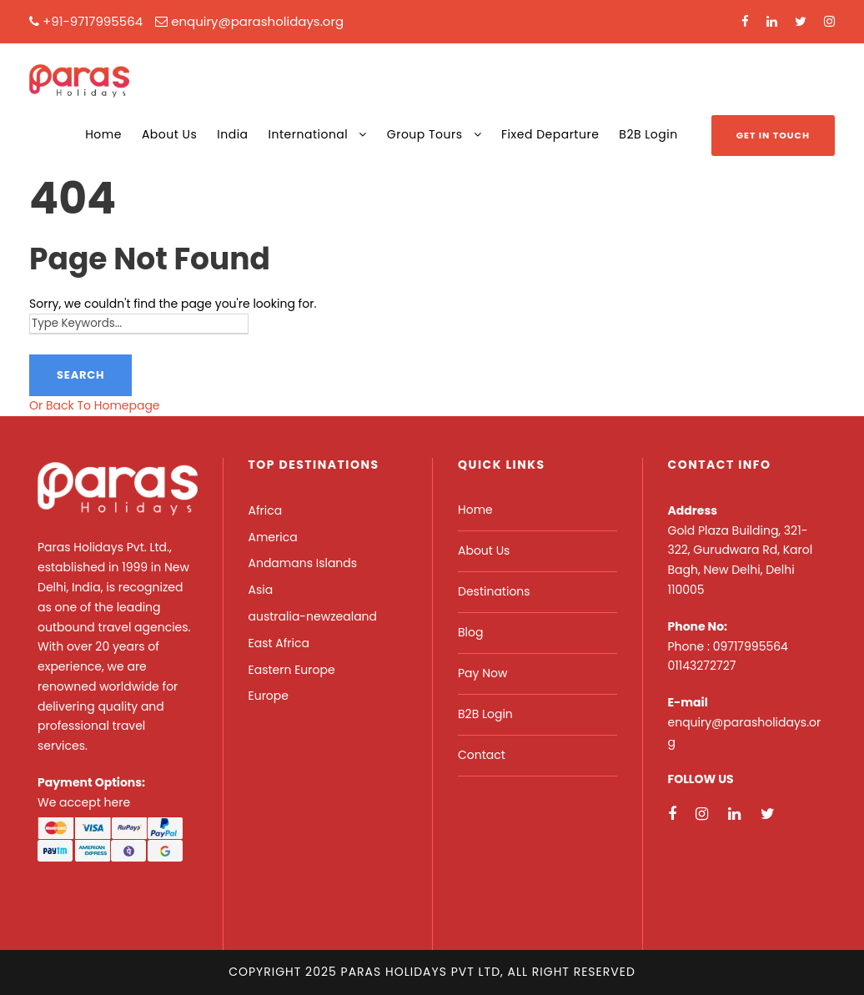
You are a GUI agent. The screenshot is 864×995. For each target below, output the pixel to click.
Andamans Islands (303, 563)
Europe (269, 695)
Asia (261, 589)
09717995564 (750, 646)
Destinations (494, 591)
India (232, 134)
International (309, 134)
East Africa (279, 643)
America (273, 537)
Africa (266, 510)
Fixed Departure (550, 134)
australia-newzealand (313, 616)
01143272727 (702, 665)
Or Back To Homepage (94, 405)
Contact (481, 754)
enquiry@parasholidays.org (257, 21)
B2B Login (648, 134)
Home (103, 134)
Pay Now (482, 673)
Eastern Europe (292, 669)
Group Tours (425, 134)
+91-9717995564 (93, 21)
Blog (470, 632)
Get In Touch (773, 135)
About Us (169, 134)
